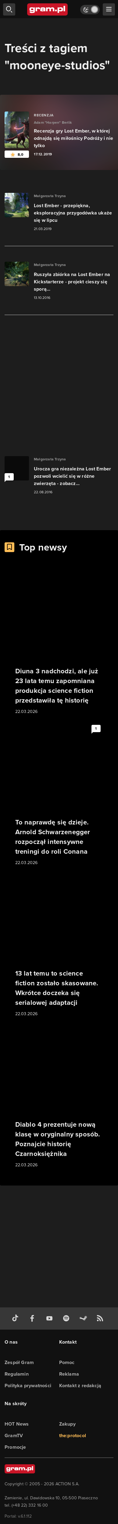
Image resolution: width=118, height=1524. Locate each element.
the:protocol (72, 1435)
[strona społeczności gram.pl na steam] (84, 1318)
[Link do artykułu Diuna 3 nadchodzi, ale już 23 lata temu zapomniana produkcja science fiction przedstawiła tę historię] (59, 643)
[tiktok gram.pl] (16, 1318)
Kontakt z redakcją (80, 1385)
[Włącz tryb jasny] (90, 9)
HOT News (17, 1423)
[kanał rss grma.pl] (101, 1318)
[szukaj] (9, 9)
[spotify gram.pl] (67, 1318)
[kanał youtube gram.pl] (50, 1318)
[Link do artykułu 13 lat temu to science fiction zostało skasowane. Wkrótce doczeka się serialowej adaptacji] (59, 945)
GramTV (14, 1435)
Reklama (69, 1373)
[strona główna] (47, 9)
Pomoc (67, 1362)
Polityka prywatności (28, 1385)
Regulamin (17, 1373)
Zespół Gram (19, 1362)
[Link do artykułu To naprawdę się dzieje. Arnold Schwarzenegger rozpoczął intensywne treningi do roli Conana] (59, 794)
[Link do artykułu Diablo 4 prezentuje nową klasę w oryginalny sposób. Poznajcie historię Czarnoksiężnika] (59, 1096)
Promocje (15, 1447)
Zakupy (67, 1423)
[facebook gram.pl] (33, 1318)
